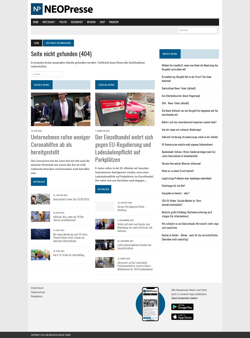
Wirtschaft (48, 22)
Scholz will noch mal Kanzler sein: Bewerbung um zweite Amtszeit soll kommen (135, 227)
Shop (102, 22)
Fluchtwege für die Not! (173, 186)
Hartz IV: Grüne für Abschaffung (68, 255)
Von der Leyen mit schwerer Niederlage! (181, 130)
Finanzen (113, 22)
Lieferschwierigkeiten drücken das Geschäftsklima (134, 246)
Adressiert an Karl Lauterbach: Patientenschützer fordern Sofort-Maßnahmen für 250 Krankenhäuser (135, 266)
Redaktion (36, 296)
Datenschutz (38, 292)
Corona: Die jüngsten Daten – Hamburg (132, 208)
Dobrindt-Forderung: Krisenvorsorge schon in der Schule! (190, 137)
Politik (63, 22)
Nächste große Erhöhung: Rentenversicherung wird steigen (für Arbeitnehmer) (187, 214)
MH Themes (66, 335)
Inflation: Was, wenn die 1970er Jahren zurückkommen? (68, 218)
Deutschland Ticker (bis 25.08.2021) (71, 199)
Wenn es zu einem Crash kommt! (178, 171)
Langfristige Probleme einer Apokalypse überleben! (186, 178)
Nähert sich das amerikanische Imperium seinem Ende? (189, 122)
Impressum (37, 288)
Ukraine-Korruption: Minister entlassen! (181, 163)
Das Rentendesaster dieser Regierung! (181, 96)
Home (35, 22)
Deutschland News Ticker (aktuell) (178, 88)
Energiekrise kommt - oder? (176, 193)
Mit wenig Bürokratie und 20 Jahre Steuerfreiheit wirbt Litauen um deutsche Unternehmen (70, 237)
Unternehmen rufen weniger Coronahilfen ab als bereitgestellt (60, 144)
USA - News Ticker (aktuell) (175, 103)
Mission (91, 22)
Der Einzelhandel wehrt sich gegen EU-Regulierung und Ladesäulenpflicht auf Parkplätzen (124, 148)
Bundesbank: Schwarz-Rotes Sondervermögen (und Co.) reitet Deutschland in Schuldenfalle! (188, 154)
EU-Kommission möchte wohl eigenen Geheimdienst (187, 144)
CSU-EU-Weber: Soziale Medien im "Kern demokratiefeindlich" (181, 203)
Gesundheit (77, 22)
